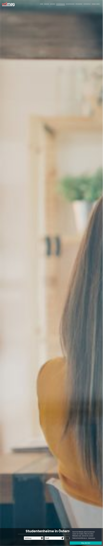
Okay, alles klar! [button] (85, 543)
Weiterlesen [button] (91, 538)
